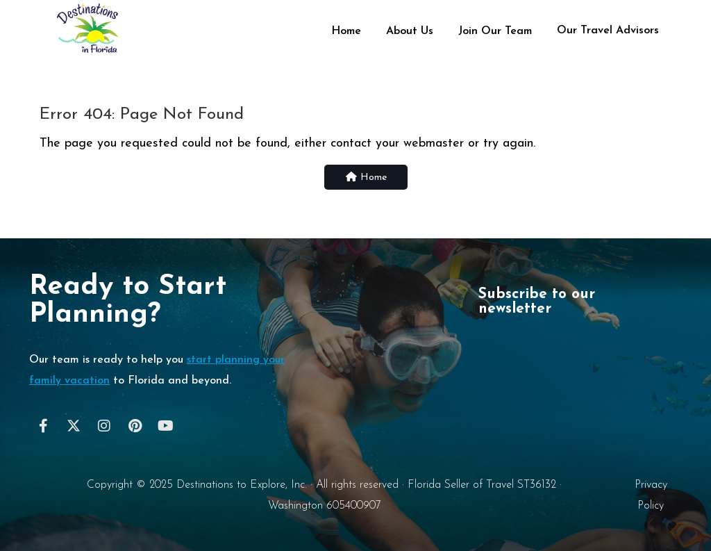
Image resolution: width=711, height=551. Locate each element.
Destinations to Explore (230, 485)
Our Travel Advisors (608, 30)
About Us (409, 31)
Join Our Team (495, 31)
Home (346, 31)
